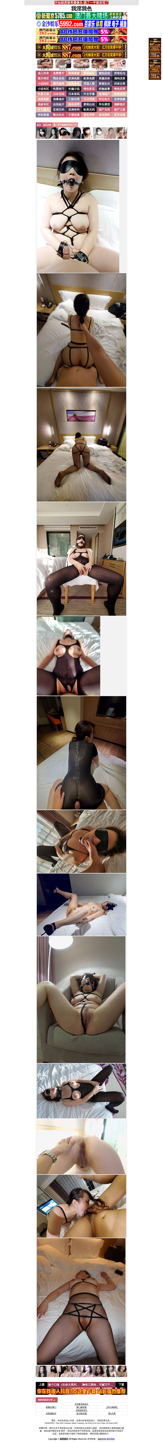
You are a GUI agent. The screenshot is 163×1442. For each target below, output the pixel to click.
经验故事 (104, 88)
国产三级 (119, 109)
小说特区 (43, 83)
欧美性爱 (119, 94)
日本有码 (74, 94)
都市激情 (58, 83)
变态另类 (89, 114)
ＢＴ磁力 (43, 109)
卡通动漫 (74, 114)
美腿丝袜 (104, 78)
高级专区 (43, 104)
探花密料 (104, 114)
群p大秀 (112, 1413)
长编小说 (74, 88)
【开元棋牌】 (112, 1407)
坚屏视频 (119, 99)
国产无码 (104, 109)
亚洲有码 (74, 109)
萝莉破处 (89, 73)
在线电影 (43, 99)
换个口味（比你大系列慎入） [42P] (70, 1384)
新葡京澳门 (51, 1407)
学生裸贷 (104, 104)
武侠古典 (119, 83)
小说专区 (43, 88)
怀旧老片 (104, 99)
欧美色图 (89, 78)
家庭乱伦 (104, 83)
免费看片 (58, 73)
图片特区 (43, 78)
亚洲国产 (104, 94)
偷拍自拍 (104, 73)
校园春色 (74, 83)
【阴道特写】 (81, 1410)
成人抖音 (43, 73)
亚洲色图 (74, 78)
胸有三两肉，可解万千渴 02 (99, 1384)
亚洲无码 (58, 109)
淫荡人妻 (89, 83)
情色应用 (119, 88)
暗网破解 (74, 73)
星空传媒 (119, 114)
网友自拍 (58, 78)
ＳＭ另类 (89, 99)
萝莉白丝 (89, 104)
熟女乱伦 (58, 114)
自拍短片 (58, 104)
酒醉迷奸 (119, 104)
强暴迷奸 (58, 99)
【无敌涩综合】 (81, 1404)
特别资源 (43, 114)
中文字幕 (89, 94)
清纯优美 (119, 78)
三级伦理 (74, 99)
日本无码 (58, 94)
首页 (39, 125)
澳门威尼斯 (81, 1407)
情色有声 (74, 104)
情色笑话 (89, 88)
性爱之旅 (43, 94)
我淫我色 (81, 9)
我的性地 (102, 1439)
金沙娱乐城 (81, 1413)
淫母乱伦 (119, 73)
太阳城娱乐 (51, 1413)
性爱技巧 (58, 88)
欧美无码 (89, 109)
